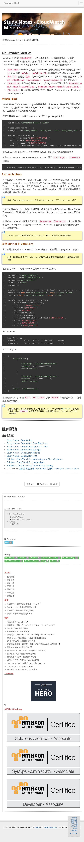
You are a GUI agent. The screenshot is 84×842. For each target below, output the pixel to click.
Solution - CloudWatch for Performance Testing (30, 465)
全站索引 (10, 576)
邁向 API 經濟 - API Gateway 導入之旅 (23, 660)
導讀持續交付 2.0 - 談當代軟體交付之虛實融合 (26, 650)
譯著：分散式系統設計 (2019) (19, 613)
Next (53, 484)
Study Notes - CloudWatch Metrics (23, 452)
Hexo (38, 827)
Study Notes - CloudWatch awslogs (23, 449)
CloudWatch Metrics (51, 558)
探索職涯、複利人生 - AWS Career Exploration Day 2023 (31, 625)
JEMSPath (66, 408)
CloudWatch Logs (70, 558)
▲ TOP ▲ (73, 833)
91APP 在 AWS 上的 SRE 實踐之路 (21, 641)
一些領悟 (10, 592)
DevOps (24, 558)
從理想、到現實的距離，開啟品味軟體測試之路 (26, 637)
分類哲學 (10, 595)
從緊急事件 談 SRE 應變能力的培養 (21, 656)
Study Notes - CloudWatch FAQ (22, 455)
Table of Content (12, 508)
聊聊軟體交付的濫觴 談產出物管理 (21, 653)
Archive (42, 484)
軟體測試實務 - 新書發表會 (18, 631)
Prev (30, 484)
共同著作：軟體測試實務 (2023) (20, 610)
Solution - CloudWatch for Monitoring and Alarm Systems (34, 459)
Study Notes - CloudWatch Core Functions (27, 443)
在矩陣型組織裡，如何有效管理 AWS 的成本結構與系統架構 (32, 644)
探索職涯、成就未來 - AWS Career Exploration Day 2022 (31, 634)
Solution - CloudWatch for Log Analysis (25, 462)
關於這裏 (10, 580)
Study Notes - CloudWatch (19, 440)
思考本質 (10, 589)
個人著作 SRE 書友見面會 (17, 628)
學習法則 (10, 586)
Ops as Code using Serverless (20, 666)
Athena (55, 561)
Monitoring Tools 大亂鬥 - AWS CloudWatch (26, 663)
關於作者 (10, 583)
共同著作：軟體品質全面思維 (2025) (22, 604)
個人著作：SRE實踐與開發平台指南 (21, 607)
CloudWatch (11, 558)
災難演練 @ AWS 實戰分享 (18, 647)
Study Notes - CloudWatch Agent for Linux (27, 446)
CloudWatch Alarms (13, 561)
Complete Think (11, 3)
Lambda (36, 558)
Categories (10, 539)
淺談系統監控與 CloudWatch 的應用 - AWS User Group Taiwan (49, 468)
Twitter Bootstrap (50, 827)
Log (46, 561)
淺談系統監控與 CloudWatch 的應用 (22, 669)
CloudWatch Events (32, 561)
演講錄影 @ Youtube (16, 622)
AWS (8, 542)
